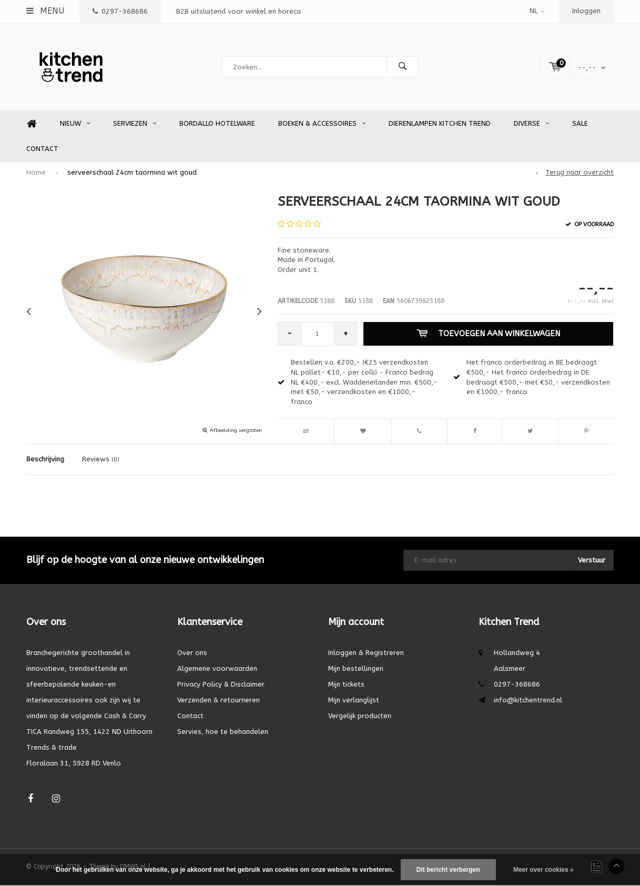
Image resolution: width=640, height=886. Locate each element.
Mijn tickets (346, 685)
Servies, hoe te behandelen (222, 732)
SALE (580, 124)
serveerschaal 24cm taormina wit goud (132, 173)
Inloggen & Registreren (366, 653)
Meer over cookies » (543, 869)
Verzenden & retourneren (218, 700)
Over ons (192, 653)
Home (31, 125)
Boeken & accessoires (321, 124)
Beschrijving (45, 460)
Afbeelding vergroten (236, 431)
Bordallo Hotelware (217, 124)
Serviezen (134, 124)
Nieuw (75, 124)
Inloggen (586, 11)
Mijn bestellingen (355, 669)
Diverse (531, 124)
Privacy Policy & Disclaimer (221, 685)
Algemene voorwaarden (217, 669)
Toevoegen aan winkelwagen (488, 334)
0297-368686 (120, 11)
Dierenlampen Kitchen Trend (440, 124)
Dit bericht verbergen (448, 869)
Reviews (100, 460)
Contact (42, 150)
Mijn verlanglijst (353, 700)
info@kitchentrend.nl (528, 700)
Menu (45, 11)
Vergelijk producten (359, 716)
